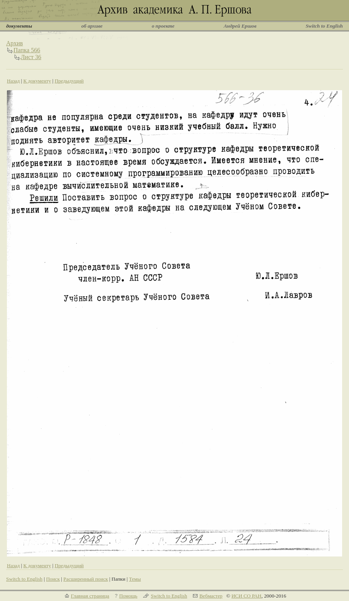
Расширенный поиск (85, 579)
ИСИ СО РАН (246, 596)
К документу (37, 81)
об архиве (92, 26)
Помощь (128, 596)
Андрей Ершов (240, 26)
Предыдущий (69, 81)
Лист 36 (31, 57)
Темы (135, 579)
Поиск (53, 579)
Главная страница (90, 596)
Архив (14, 43)
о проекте (163, 26)
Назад (13, 81)
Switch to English (324, 26)
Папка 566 (26, 50)
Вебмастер (210, 596)
